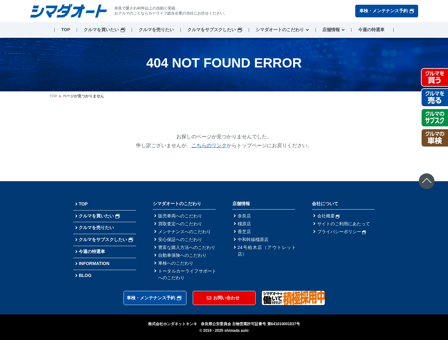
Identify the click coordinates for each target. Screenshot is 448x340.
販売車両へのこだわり (180, 215)
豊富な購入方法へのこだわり (186, 247)
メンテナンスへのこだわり (184, 231)
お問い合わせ (223, 297)
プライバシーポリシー (341, 231)
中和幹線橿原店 (253, 239)
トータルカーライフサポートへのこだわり (187, 274)
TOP (65, 29)
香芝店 (244, 231)
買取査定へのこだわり (180, 223)
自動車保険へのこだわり (182, 255)
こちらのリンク (209, 145)
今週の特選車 (371, 29)
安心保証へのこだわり (180, 239)
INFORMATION (94, 263)
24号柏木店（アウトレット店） (267, 250)
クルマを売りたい (156, 29)
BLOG (85, 275)
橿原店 (244, 223)
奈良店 (244, 215)
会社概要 (328, 215)
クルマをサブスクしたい (211, 29)
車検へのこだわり (175, 263)
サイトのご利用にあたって (343, 223)
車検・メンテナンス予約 (386, 10)
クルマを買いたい (101, 29)
